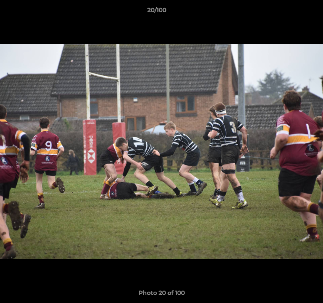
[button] (293, 12)
